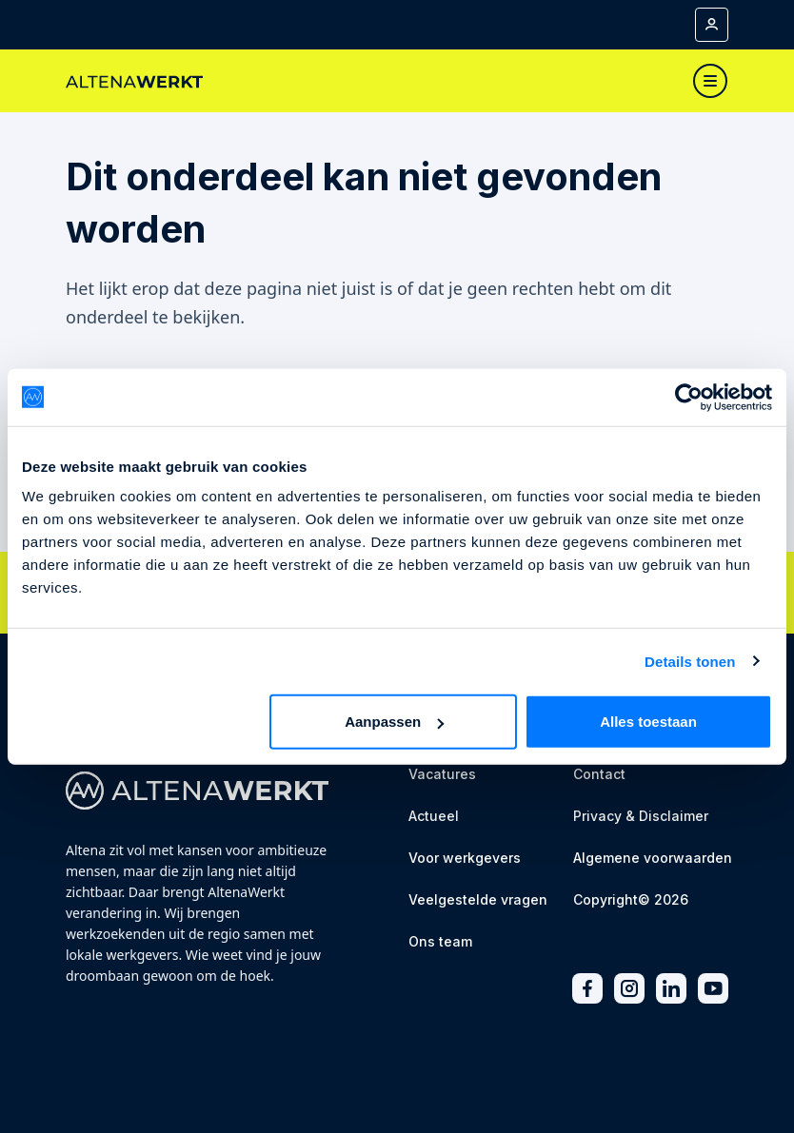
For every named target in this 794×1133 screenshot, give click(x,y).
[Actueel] (433, 818)
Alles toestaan (648, 721)
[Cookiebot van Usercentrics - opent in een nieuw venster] (688, 396)
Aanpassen (394, 721)
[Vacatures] (442, 776)
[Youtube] (713, 989)
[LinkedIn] (671, 989)
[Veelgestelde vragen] (477, 901)
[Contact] (599, 776)
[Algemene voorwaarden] (652, 859)
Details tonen (690, 661)
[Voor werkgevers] (464, 859)
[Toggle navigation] (710, 81)
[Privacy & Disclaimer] (640, 818)
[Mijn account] (711, 25)
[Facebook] (587, 989)
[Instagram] (629, 989)
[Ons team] (440, 943)
